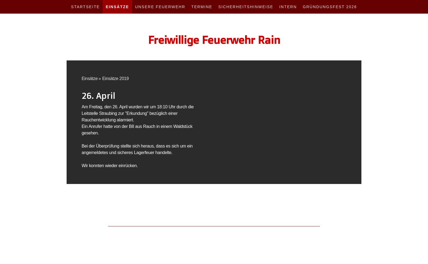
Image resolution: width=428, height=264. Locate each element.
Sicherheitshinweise (245, 7)
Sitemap (154, 232)
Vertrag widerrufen (181, 232)
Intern (288, 7)
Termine (201, 7)
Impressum (90, 232)
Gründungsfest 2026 (330, 7)
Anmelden (338, 238)
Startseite (85, 7)
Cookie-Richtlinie (134, 232)
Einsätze (117, 7)
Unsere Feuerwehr (160, 7)
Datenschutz (110, 232)
